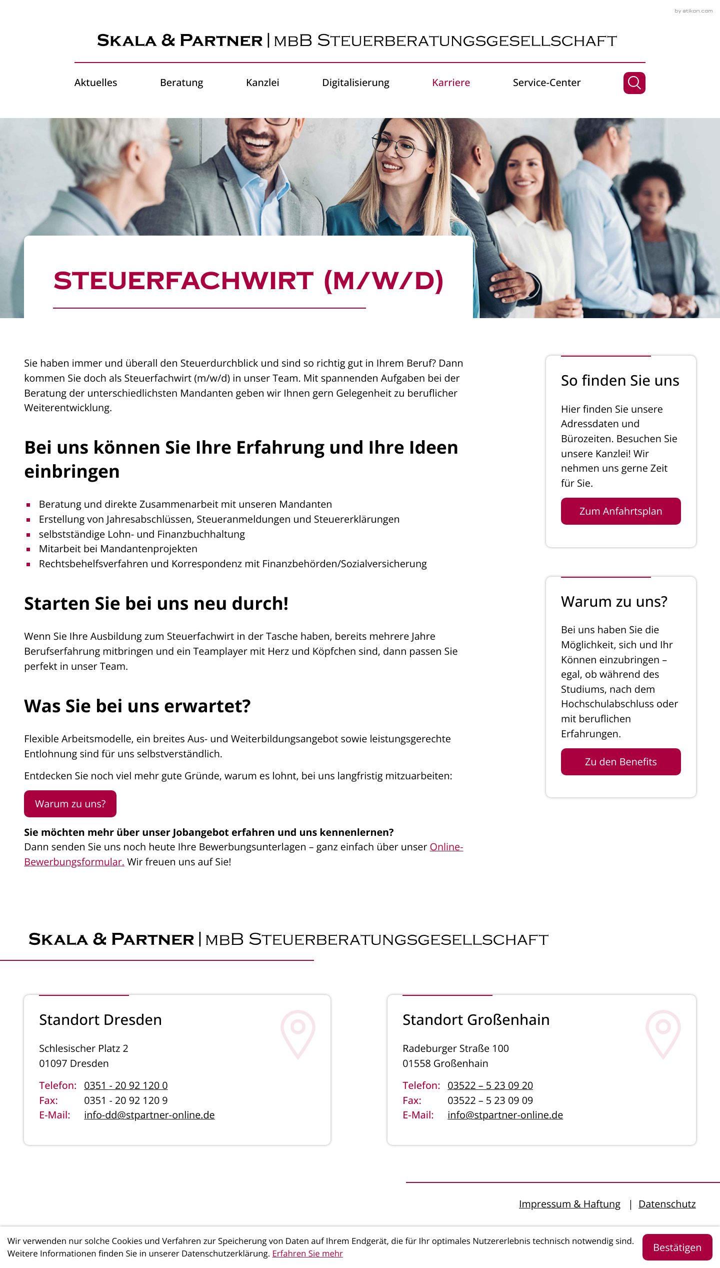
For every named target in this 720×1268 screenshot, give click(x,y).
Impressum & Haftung (569, 1203)
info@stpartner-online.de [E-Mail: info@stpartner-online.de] (505, 1114)
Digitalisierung (356, 82)
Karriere (451, 82)
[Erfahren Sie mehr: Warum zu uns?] (621, 761)
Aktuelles (96, 82)
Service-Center (547, 82)
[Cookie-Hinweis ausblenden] (677, 1247)
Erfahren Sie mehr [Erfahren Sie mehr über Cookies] (307, 1253)
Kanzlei (263, 82)
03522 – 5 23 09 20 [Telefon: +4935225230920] (490, 1085)
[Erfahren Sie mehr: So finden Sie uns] (621, 511)
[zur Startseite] (360, 41)
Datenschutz (667, 1203)
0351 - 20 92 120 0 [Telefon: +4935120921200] (126, 1085)
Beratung (181, 82)
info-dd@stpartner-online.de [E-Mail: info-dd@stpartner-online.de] (149, 1114)
